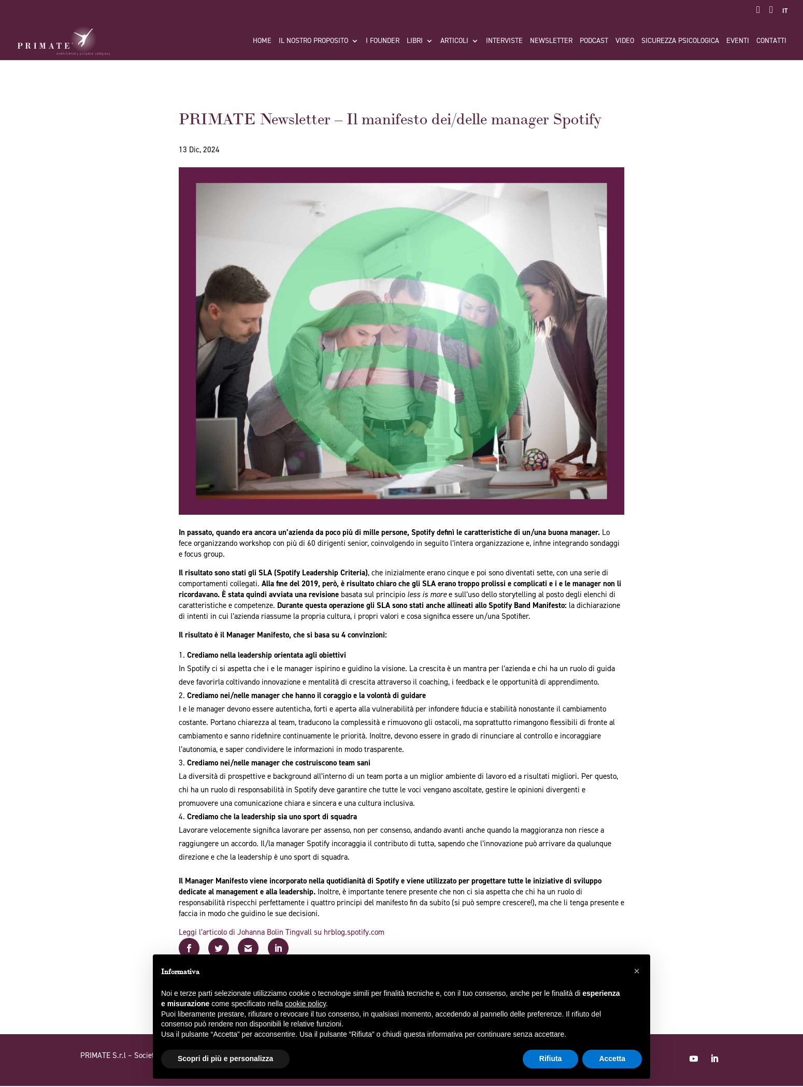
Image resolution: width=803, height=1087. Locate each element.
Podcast (594, 41)
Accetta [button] (612, 1058)
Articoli (454, 41)
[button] (636, 971)
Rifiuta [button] (550, 1058)
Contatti (771, 41)
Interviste (504, 41)
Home (262, 41)
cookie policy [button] (305, 1003)
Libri (415, 41)
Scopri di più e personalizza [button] (225, 1058)
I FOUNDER (382, 41)
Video (624, 41)
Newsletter (551, 41)
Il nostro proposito (313, 41)
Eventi (737, 41)
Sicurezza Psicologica (680, 41)
